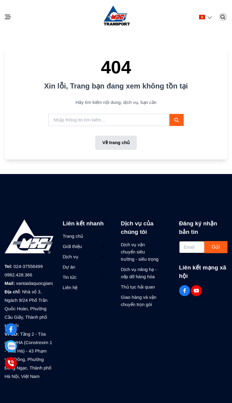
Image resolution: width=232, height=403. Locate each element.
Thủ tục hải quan (138, 286)
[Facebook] (11, 329)
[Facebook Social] (184, 290)
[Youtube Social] (196, 290)
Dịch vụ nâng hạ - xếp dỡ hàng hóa (139, 273)
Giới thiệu (72, 246)
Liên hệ (70, 287)
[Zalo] (11, 346)
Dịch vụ (70, 256)
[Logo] (116, 17)
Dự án (69, 266)
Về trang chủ (116, 142)
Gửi (216, 247)
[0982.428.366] (11, 363)
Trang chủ (73, 236)
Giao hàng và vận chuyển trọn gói (138, 301)
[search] (108, 120)
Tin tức (70, 277)
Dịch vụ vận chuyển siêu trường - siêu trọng (140, 252)
